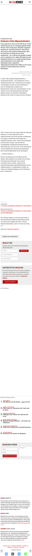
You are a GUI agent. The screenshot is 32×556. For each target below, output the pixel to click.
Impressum (16, 547)
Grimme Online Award (10, 274)
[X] (16, 554)
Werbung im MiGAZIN (16, 545)
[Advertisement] (16, 20)
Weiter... (23, 540)
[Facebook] (10, 554)
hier (19, 509)
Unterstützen (25, 545)
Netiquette (10, 547)
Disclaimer (22, 547)
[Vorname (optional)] (10, 255)
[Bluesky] (23, 554)
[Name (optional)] (10, 259)
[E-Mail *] (10, 251)
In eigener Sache (6, 545)
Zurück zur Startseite (10, 236)
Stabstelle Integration (13, 229)
